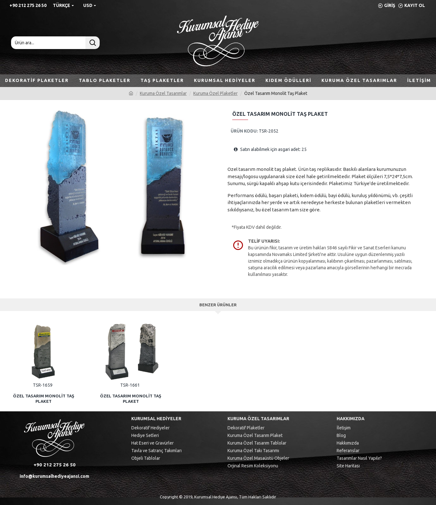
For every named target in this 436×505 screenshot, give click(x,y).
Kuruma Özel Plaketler (215, 93)
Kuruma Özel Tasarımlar (163, 93)
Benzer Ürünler (218, 304)
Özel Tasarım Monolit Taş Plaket (43, 398)
